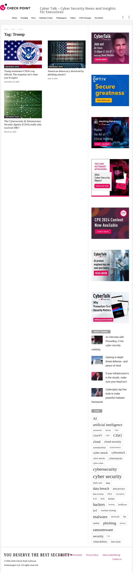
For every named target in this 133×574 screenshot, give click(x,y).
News (33, 18)
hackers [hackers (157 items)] (99, 504)
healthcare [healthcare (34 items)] (122, 504)
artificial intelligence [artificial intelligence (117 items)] (107, 425)
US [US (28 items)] (108, 536)
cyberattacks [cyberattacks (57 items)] (115, 458)
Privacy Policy (92, 555)
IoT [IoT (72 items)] (95, 510)
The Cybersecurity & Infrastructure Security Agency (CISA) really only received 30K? (23, 124)
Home (14, 18)
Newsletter (99, 18)
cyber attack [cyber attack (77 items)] (100, 452)
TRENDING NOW (12, 67)
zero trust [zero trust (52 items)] (116, 541)
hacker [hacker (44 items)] (111, 498)
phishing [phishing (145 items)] (109, 523)
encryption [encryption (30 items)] (120, 494)
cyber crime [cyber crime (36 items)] (98, 463)
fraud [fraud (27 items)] (95, 499)
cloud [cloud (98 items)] (96, 441)
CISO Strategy (85, 18)
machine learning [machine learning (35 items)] (108, 510)
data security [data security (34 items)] (98, 494)
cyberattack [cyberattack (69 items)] (118, 452)
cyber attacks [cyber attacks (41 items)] (99, 458)
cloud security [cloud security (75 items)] (112, 441)
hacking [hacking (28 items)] (111, 504)
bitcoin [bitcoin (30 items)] (108, 430)
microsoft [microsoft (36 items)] (115, 516)
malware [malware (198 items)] (100, 516)
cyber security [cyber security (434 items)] (107, 476)
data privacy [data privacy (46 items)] (119, 488)
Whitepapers (61, 18)
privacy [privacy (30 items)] (123, 523)
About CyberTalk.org (111, 555)
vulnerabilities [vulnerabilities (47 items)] (100, 541)
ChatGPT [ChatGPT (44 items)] (97, 435)
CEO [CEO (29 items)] (116, 430)
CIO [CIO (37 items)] (108, 435)
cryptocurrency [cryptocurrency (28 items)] (115, 447)
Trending (24, 18)
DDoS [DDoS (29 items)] (109, 494)
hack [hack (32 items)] (102, 499)
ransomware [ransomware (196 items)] (103, 529)
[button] (122, 16)
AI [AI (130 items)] (95, 418)
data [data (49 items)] (108, 483)
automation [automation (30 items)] (97, 430)
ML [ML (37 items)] (124, 516)
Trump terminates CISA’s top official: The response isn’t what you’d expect (21, 74)
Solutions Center (46, 18)
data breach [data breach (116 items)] (101, 488)
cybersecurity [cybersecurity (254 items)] (105, 469)
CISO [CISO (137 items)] (117, 435)
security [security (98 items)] (98, 536)
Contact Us (117, 559)
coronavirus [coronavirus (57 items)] (99, 447)
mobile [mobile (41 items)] (96, 523)
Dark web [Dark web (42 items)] (97, 483)
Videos (73, 18)
